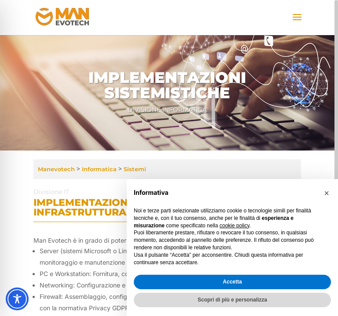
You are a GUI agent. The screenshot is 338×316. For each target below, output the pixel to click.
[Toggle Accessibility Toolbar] (17, 298)
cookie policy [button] (235, 226)
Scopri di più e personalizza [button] (232, 300)
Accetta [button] (232, 282)
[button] (327, 193)
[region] (169, 158)
